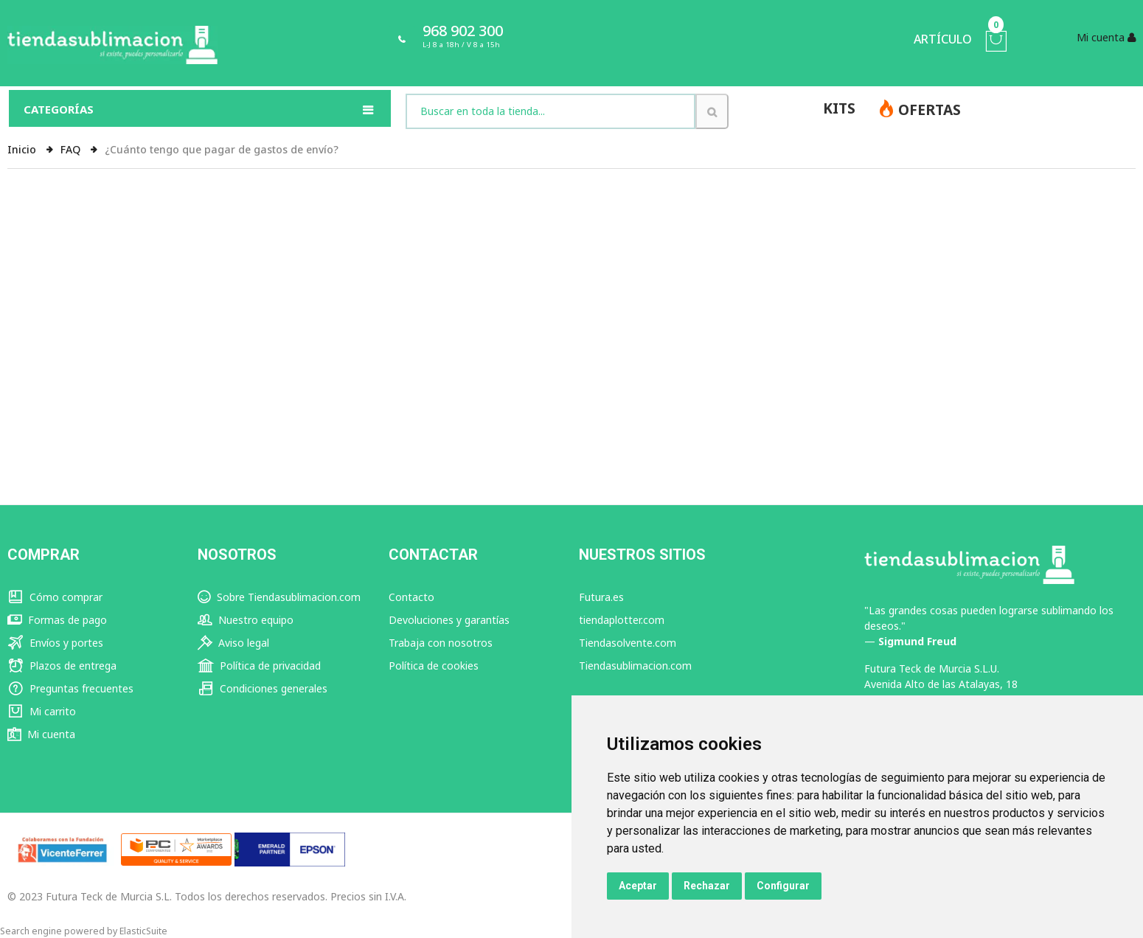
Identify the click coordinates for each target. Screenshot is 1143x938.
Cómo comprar (55, 597)
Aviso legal (233, 643)
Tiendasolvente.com (627, 643)
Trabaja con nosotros (441, 643)
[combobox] (550, 111)
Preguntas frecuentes (70, 688)
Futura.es (601, 597)
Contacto (411, 597)
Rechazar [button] (707, 886)
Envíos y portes (55, 643)
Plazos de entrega (62, 666)
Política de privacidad (259, 666)
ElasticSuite (143, 931)
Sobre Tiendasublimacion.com (279, 597)
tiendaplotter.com (621, 620)
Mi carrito (41, 711)
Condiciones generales (262, 688)
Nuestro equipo (245, 620)
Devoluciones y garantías (449, 620)
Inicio (23, 149)
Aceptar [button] (638, 886)
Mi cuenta (41, 734)
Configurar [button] (783, 886)
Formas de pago (57, 620)
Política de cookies (434, 666)
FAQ (71, 149)
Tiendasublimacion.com (635, 666)
